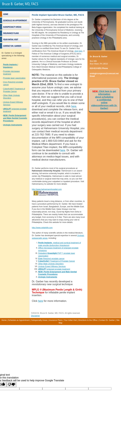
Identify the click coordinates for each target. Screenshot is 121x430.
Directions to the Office (87, 320)
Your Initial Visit (70, 320)
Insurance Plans (55, 320)
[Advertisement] (60, 347)
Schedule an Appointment (19, 320)
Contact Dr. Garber (107, 320)
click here (78, 51)
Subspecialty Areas (39, 320)
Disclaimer (35, 316)
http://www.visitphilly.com (42, 228)
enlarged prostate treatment (54, 269)
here (73, 106)
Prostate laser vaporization (14, 78)
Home (3, 320)
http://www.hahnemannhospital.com (47, 189)
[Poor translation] (11, 384)
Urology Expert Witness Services (52, 266)
